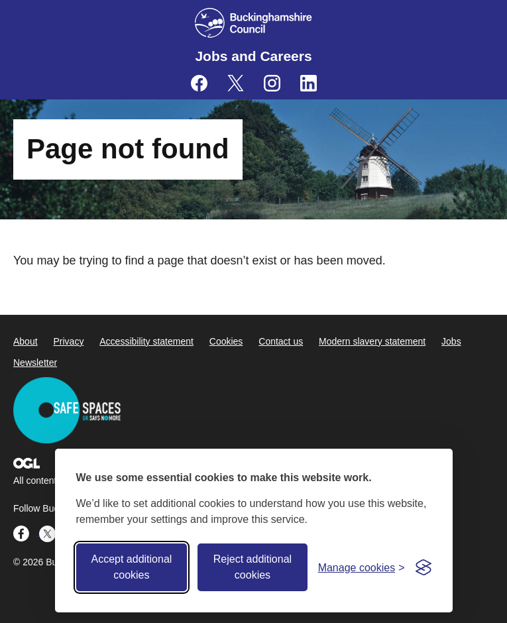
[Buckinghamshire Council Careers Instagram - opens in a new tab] (272, 83)
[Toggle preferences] (361, 567)
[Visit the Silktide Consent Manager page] (423, 567)
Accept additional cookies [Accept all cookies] (131, 567)
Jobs (451, 341)
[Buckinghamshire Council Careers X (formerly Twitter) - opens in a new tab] (235, 83)
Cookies (226, 341)
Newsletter (35, 362)
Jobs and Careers (253, 56)
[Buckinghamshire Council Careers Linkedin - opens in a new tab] (308, 83)
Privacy (68, 341)
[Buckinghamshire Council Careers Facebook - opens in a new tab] (199, 83)
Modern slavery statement (372, 341)
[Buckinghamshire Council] (253, 23)
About (25, 341)
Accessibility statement (146, 341)
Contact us (280, 341)
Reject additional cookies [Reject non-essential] (252, 567)
